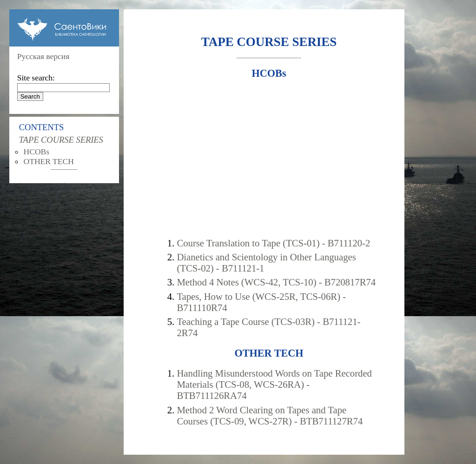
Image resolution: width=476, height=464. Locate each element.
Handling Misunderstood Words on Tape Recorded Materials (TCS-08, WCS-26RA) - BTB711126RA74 (274, 384)
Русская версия (43, 56)
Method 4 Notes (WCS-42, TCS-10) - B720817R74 (276, 282)
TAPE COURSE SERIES (61, 140)
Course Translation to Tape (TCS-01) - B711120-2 (273, 243)
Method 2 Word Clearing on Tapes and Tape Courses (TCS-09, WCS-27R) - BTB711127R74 (270, 415)
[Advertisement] (269, 158)
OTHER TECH (48, 161)
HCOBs (36, 151)
